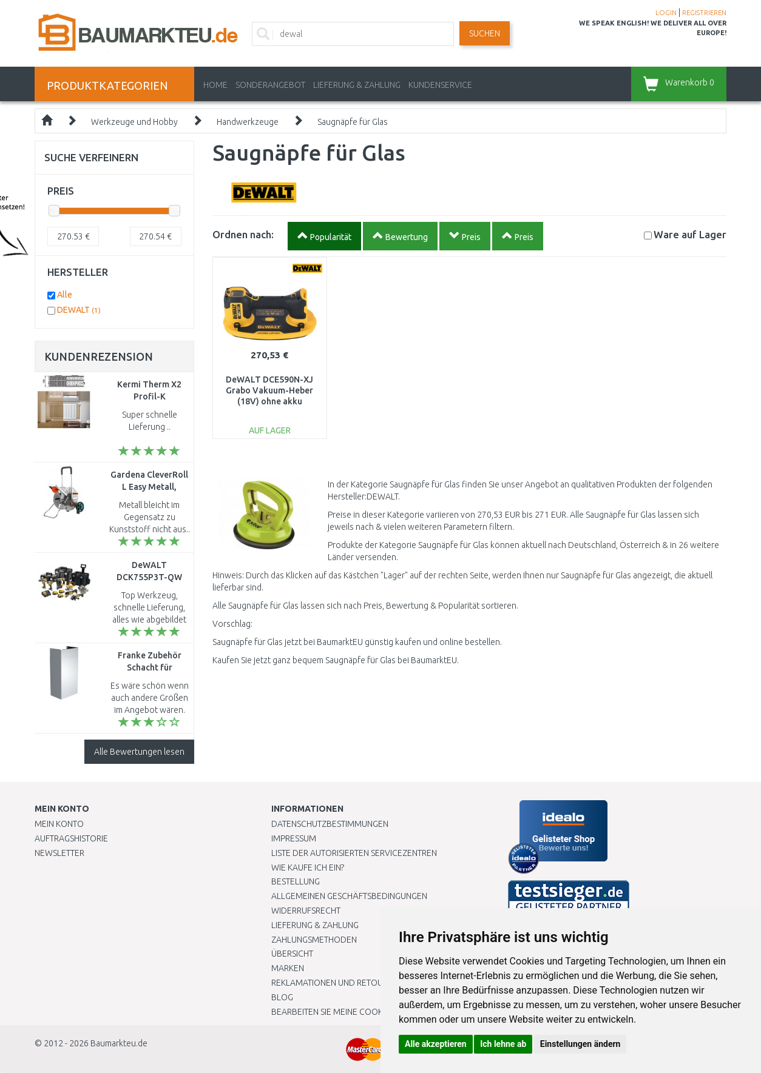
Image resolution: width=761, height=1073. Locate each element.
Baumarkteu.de (118, 1043)
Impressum (293, 838)
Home (215, 85)
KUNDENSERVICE (440, 85)
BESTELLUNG (295, 881)
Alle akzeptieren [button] (436, 1044)
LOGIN (666, 12)
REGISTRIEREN (704, 12)
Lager (690, 234)
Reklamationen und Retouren (334, 983)
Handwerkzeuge (248, 122)
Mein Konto (59, 824)
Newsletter (59, 853)
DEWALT (79, 310)
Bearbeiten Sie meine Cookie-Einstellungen (362, 1012)
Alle (64, 294)
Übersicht (292, 953)
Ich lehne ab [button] (503, 1044)
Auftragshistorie (71, 838)
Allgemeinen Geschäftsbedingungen (349, 896)
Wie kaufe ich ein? (307, 867)
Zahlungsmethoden (314, 939)
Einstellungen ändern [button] (580, 1044)
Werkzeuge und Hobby (134, 122)
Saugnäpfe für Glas (352, 122)
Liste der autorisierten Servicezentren (354, 853)
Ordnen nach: (243, 234)
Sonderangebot (270, 85)
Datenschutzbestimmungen (329, 824)
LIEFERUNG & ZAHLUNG (357, 85)
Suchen (484, 33)
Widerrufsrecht (305, 910)
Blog (282, 997)
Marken (287, 968)
